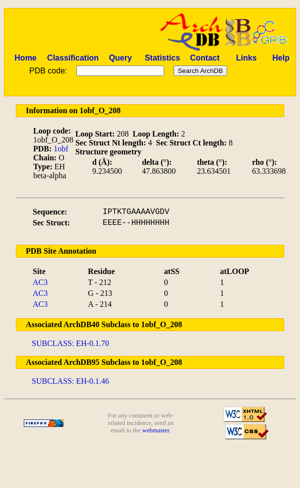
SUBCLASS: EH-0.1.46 (70, 381)
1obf (61, 148)
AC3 (40, 282)
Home (25, 58)
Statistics (162, 58)
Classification (73, 58)
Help (281, 58)
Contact (205, 58)
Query (120, 58)
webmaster (156, 430)
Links (246, 58)
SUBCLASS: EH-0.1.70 (70, 343)
